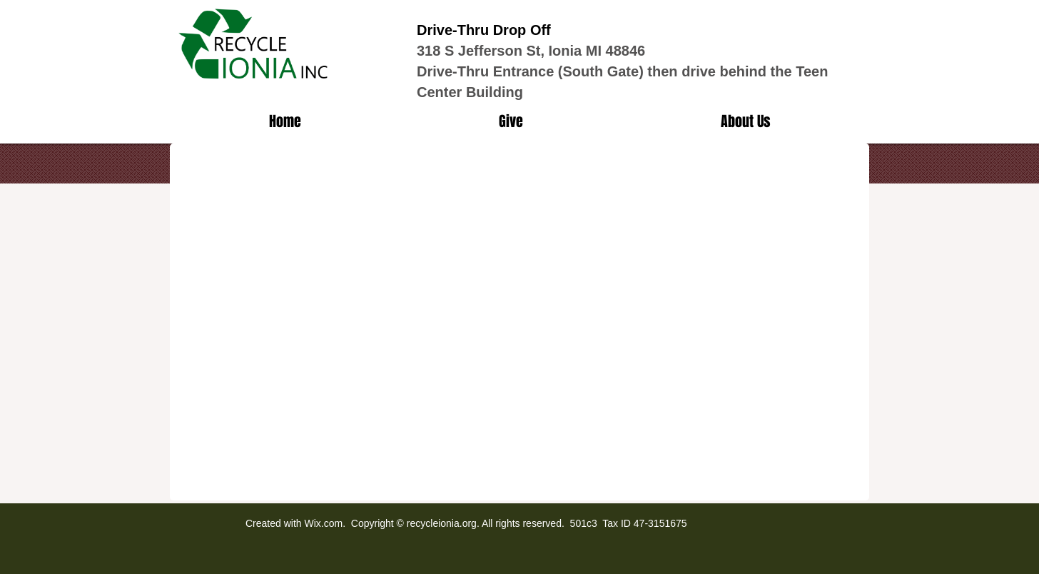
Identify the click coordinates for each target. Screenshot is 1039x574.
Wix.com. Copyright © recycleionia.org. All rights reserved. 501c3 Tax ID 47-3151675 (495, 523)
